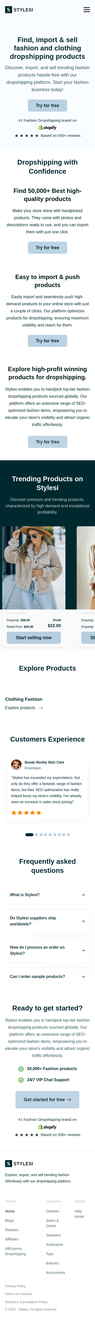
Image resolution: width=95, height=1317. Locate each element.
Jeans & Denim (52, 1223)
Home (9, 1211)
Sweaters (53, 1235)
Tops (50, 1254)
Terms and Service (18, 1294)
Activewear (54, 1245)
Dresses (52, 1211)
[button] (87, 9)
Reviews (11, 1230)
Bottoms (52, 1263)
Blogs (9, 1221)
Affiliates (11, 1239)
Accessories (55, 1273)
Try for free (47, 105)
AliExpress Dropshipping (15, 1251)
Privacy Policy (15, 1286)
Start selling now (36, 650)
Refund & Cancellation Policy (26, 1302)
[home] (19, 9)
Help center (79, 1214)
